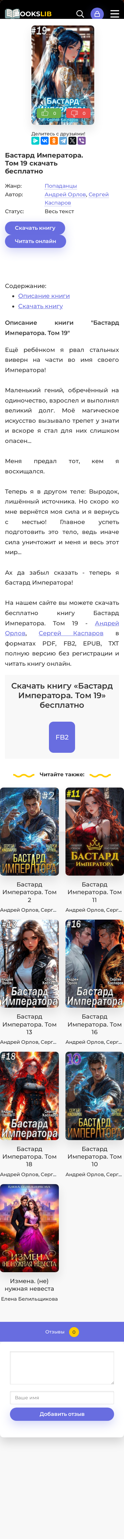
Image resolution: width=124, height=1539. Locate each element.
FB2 (62, 737)
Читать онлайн (35, 241)
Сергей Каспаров (71, 633)
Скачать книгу (35, 228)
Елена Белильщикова (29, 1299)
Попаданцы (61, 186)
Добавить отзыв (62, 1414)
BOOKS (33, 14)
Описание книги (44, 296)
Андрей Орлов (65, 194)
